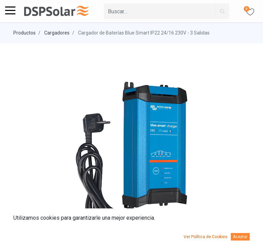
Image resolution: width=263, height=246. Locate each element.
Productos (24, 33)
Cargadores (57, 33)
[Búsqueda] (222, 11)
